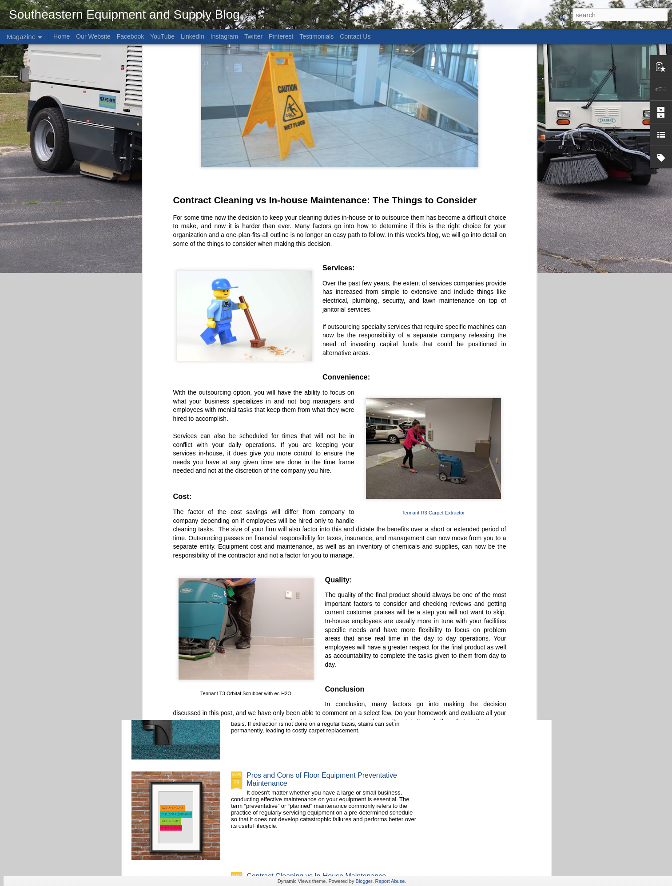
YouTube (162, 36)
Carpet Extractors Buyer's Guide (297, 674)
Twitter (253, 36)
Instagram (224, 36)
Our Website (93, 36)
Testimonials (316, 36)
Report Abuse (390, 881)
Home (61, 36)
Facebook (130, 36)
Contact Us (355, 36)
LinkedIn (192, 36)
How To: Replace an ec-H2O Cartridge (307, 573)
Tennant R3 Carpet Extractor (433, 321)
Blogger (364, 881)
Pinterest (281, 36)
